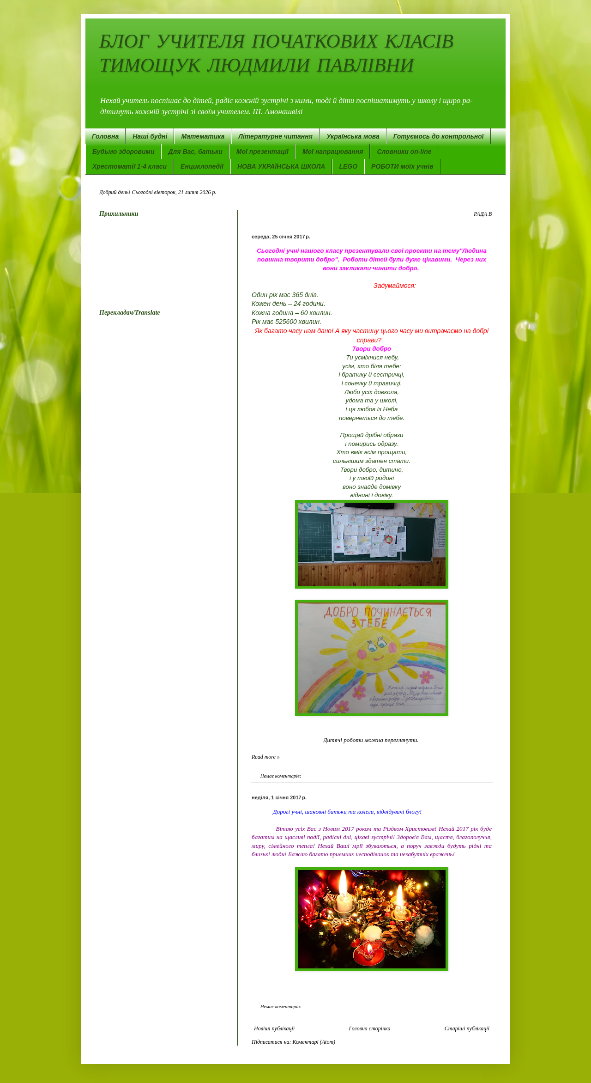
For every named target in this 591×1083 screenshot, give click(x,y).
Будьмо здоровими (123, 151)
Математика (202, 136)
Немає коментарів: (281, 776)
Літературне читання (275, 136)
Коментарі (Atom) (314, 1042)
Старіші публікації (467, 1028)
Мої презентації (262, 151)
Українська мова (353, 136)
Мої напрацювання (332, 151)
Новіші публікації (274, 1028)
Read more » (266, 757)
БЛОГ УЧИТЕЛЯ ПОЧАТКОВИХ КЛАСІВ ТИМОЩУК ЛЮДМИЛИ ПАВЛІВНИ (276, 52)
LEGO (348, 166)
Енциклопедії (202, 166)
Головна (105, 136)
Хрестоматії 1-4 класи (129, 166)
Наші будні (150, 136)
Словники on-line (404, 151)
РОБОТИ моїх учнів (402, 166)
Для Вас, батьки (195, 151)
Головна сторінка (369, 1028)
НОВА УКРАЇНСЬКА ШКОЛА (281, 166)
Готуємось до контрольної (438, 136)
